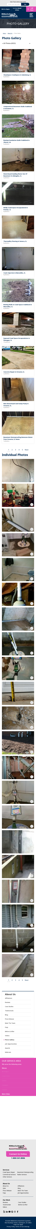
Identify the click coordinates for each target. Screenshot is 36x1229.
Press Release (9, 1019)
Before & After (9, 1031)
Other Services (7, 1177)
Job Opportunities (11, 1044)
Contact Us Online (18, 1154)
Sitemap (26, 1226)
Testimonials (9, 1011)
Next (27, 450)
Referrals (8, 1052)
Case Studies (9, 1006)
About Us (10, 994)
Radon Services (22, 1174)
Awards (7, 1048)
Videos (7, 1036)
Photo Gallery (9, 1040)
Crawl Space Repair (9, 1172)
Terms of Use (19, 1226)
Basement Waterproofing (25, 1172)
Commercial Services (9, 1174)
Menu (31, 15)
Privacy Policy (11, 1226)
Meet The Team (10, 1023)
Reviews (7, 1002)
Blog (6, 1015)
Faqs (6, 1027)
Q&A (4, 1188)
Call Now (31, 9)
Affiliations (8, 998)
